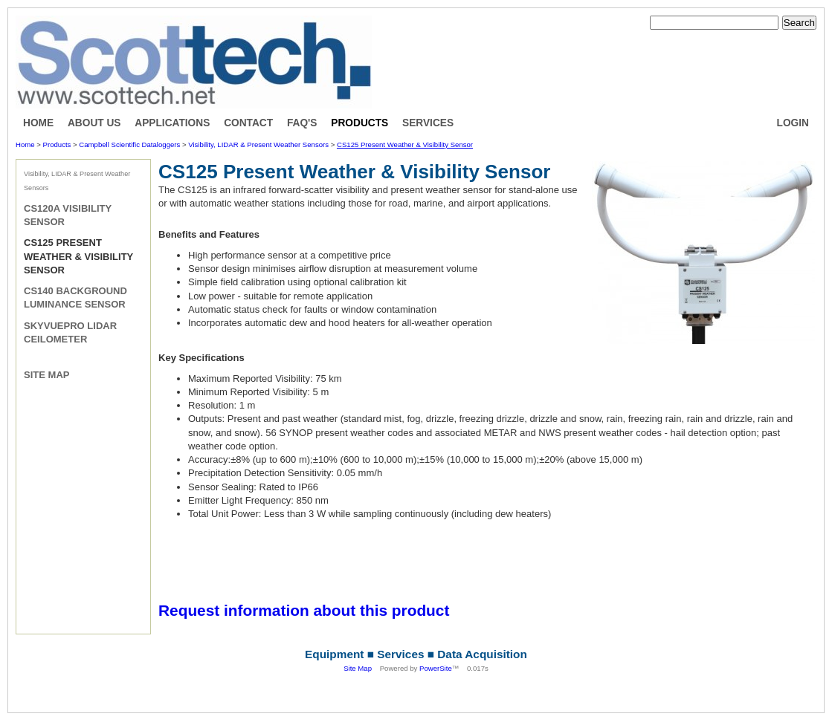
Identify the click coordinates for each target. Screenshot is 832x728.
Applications (172, 123)
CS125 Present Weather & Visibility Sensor (405, 144)
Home (38, 123)
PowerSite (435, 668)
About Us (94, 123)
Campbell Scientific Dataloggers (129, 144)
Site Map (46, 374)
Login (793, 123)
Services (428, 123)
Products (359, 123)
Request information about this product (303, 610)
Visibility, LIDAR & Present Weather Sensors (258, 144)
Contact (248, 123)
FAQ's (302, 123)
